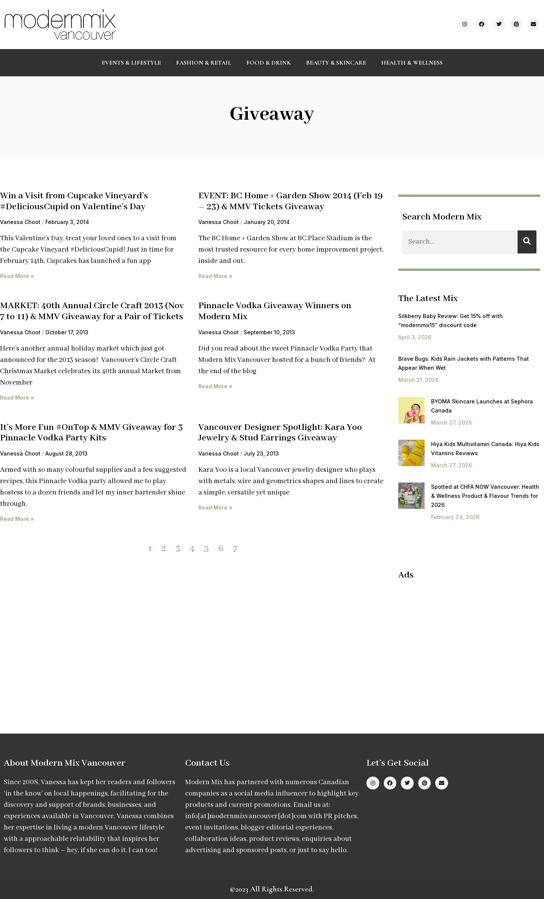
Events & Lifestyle (131, 62)
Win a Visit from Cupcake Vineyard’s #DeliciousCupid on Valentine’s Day (74, 201)
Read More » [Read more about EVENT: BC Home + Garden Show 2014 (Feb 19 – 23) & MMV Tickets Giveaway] (215, 276)
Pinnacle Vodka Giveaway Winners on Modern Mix (274, 311)
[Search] (527, 241)
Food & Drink (268, 62)
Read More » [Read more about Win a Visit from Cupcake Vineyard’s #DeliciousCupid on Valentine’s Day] (17, 276)
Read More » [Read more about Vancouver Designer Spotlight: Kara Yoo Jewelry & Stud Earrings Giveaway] (215, 507)
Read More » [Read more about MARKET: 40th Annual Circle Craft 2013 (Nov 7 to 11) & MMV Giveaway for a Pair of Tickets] (17, 397)
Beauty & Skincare (336, 62)
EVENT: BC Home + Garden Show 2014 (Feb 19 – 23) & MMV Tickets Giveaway (290, 201)
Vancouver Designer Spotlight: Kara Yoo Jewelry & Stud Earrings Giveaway (280, 433)
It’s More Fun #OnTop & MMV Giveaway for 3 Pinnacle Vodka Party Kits (91, 433)
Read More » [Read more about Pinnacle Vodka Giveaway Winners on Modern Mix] (215, 386)
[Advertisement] (461, 641)
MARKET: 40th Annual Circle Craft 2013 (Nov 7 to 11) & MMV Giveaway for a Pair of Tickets (92, 311)
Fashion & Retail (203, 62)
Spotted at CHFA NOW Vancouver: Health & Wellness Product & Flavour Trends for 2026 (485, 495)
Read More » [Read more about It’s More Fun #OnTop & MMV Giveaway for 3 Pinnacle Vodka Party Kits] (17, 519)
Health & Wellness (412, 62)
